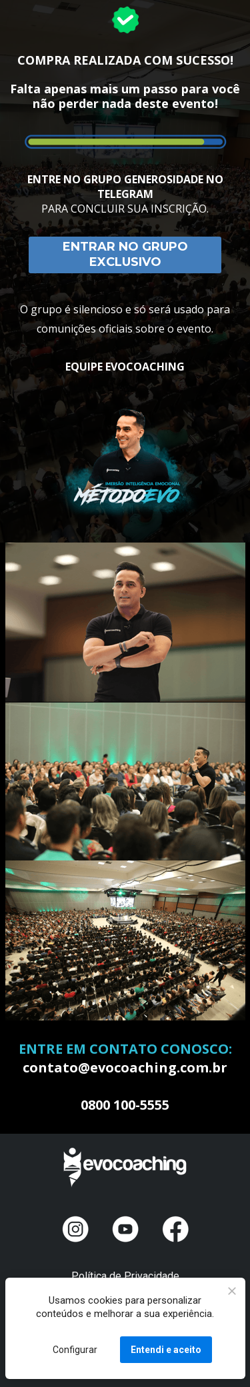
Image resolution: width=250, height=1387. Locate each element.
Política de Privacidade (125, 1276)
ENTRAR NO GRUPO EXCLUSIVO (125, 254)
